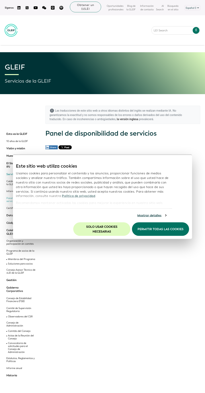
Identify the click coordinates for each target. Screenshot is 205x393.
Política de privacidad (78, 196)
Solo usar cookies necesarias (101, 229)
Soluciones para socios (20, 263)
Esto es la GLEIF (16, 134)
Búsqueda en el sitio (172, 7)
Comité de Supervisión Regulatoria (18, 310)
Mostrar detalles (149, 215)
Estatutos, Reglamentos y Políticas (20, 360)
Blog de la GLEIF (131, 7)
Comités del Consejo (19, 331)
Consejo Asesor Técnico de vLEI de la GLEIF (20, 271)
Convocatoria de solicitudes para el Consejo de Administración (18, 348)
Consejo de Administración (14, 324)
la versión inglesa (127, 119)
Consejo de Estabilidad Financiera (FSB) (18, 300)
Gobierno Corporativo (14, 289)
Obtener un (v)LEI (85, 7)
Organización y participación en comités (20, 242)
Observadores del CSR (20, 316)
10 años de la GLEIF (17, 141)
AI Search (160, 7)
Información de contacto (147, 7)
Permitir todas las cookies (161, 229)
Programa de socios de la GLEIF (20, 252)
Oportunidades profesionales (115, 7)
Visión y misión (15, 148)
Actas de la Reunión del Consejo (21, 337)
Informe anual (14, 368)
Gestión (11, 280)
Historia (11, 375)
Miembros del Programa (21, 259)
